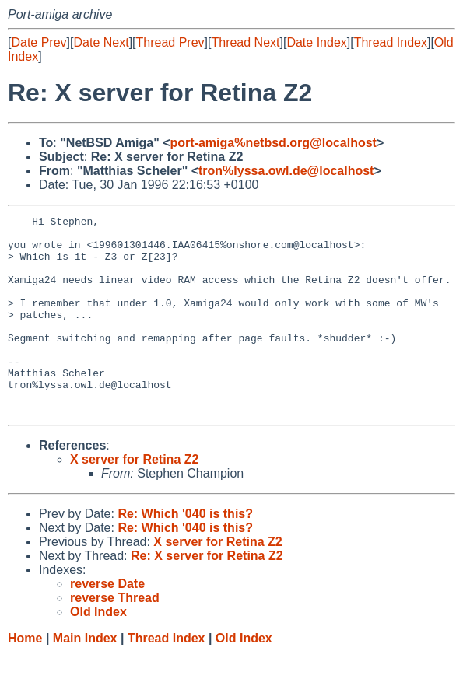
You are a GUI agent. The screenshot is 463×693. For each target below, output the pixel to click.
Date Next (100, 42)
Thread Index (390, 42)
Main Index (85, 677)
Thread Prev (170, 42)
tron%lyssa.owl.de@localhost (286, 170)
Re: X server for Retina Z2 (207, 595)
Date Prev (38, 42)
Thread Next (245, 42)
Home (25, 677)
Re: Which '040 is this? (185, 553)
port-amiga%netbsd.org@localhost (273, 142)
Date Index (316, 42)
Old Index (244, 677)
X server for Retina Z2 (134, 499)
